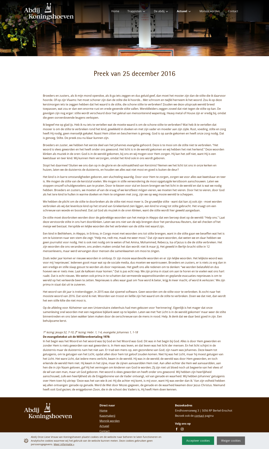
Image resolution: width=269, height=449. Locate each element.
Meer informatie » (64, 444)
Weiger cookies (231, 440)
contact (199, 416)
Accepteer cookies (198, 440)
